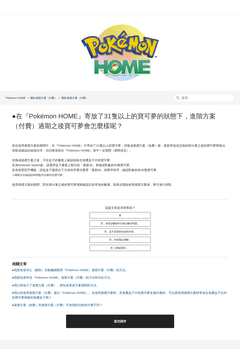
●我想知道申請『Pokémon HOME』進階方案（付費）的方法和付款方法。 (62, 277)
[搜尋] (203, 98)
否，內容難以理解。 (120, 239)
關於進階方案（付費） (43, 97)
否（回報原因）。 (120, 247)
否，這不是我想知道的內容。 (120, 231)
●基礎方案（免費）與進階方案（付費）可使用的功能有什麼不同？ (57, 305)
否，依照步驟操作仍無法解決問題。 (120, 223)
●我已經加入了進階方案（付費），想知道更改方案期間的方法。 (56, 285)
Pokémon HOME (16, 97)
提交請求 (120, 321)
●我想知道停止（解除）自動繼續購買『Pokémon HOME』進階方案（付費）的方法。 (70, 270)
